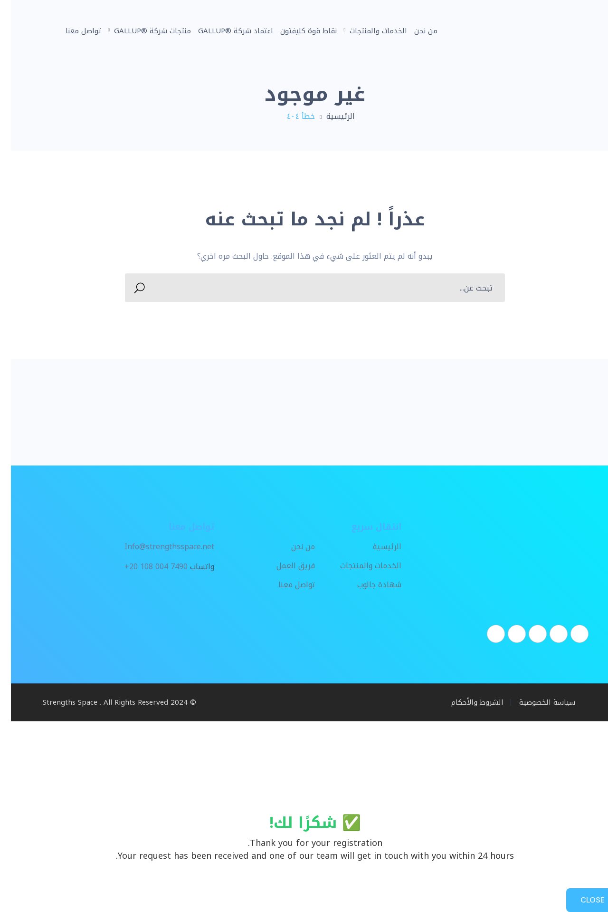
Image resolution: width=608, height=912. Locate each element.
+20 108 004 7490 (145, 566)
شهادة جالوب (368, 585)
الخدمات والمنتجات (359, 566)
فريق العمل (285, 566)
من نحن (292, 547)
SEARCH (131, 287)
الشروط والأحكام (466, 702)
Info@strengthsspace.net (158, 547)
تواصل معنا (285, 585)
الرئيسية (329, 116)
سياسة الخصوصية (536, 702)
